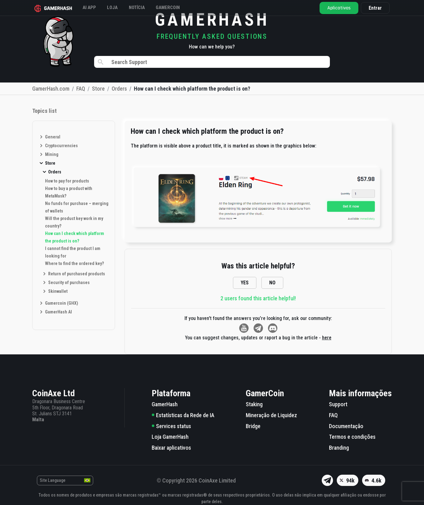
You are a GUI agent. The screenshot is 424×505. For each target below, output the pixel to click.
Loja (121, 8)
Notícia (151, 8)
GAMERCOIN (188, 8)
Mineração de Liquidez (271, 415)
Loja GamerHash (170, 436)
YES (245, 283)
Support (338, 404)
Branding (339, 447)
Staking (254, 404)
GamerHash (165, 404)
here (326, 338)
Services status (171, 426)
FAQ (333, 415)
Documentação (346, 426)
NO (272, 283)
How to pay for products (67, 180)
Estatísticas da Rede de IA (183, 415)
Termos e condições (352, 436)
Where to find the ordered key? (74, 263)
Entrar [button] (373, 8)
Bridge (253, 426)
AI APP (94, 8)
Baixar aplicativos (171, 447)
